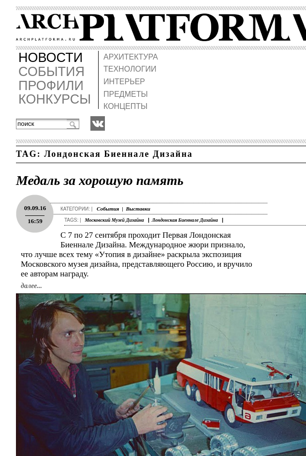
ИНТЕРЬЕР (124, 81)
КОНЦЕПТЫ (125, 106)
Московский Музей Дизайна (114, 220)
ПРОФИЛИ (51, 86)
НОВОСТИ (50, 58)
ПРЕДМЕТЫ (125, 94)
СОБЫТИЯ (51, 72)
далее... (31, 285)
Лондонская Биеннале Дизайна (185, 220)
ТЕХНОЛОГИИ (129, 69)
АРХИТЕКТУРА (130, 57)
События (108, 209)
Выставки (138, 209)
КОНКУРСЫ (54, 99)
